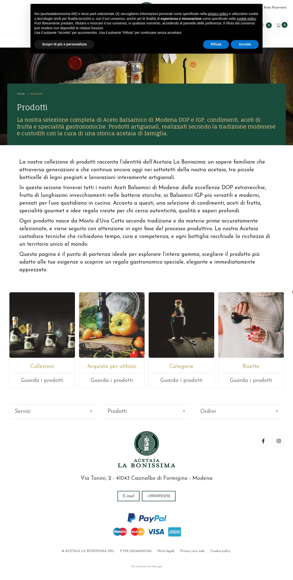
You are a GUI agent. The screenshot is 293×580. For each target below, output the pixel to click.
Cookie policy (220, 551)
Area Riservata (275, 7)
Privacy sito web (192, 551)
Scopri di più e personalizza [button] (64, 44)
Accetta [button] (245, 44)
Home (21, 95)
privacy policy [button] (218, 14)
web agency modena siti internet (146, 566)
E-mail (128, 496)
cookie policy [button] (246, 19)
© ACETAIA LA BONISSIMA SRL (88, 551)
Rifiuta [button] (216, 44)
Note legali (165, 551)
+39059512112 (158, 496)
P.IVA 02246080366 (136, 551)
